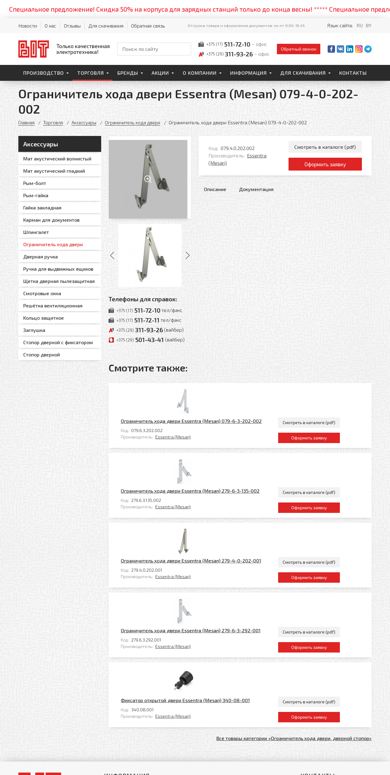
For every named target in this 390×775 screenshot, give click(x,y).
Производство (43, 73)
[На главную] (64, 48)
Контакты (353, 73)
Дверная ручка (40, 256)
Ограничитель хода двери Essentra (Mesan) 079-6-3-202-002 (218, 391)
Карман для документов (51, 220)
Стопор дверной (41, 354)
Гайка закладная (42, 207)
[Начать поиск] (186, 49)
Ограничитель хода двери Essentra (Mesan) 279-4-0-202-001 (218, 475)
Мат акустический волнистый (57, 158)
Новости (27, 25)
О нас (50, 25)
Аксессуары (85, 122)
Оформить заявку (325, 166)
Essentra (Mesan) (200, 407)
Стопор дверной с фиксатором (58, 342)
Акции (160, 73)
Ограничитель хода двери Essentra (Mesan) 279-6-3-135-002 (217, 433)
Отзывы (72, 25)
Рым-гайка (35, 195)
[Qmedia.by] (356, 766)
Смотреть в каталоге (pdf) (325, 147)
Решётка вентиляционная (53, 305)
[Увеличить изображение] (150, 177)
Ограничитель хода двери (136, 122)
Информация (248, 73)
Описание (215, 192)
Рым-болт (34, 183)
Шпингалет (36, 232)
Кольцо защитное (43, 318)
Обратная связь (148, 25)
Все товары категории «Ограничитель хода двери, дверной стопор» (294, 597)
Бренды (127, 73)
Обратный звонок (298, 48)
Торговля (90, 73)
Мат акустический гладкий (54, 171)
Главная (26, 122)
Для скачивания (105, 25)
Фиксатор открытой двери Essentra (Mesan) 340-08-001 (212, 558)
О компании (200, 73)
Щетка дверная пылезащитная (59, 281)
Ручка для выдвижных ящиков (58, 269)
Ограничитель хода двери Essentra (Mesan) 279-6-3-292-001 (217, 516)
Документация (256, 192)
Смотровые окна (42, 293)
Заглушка (34, 330)
